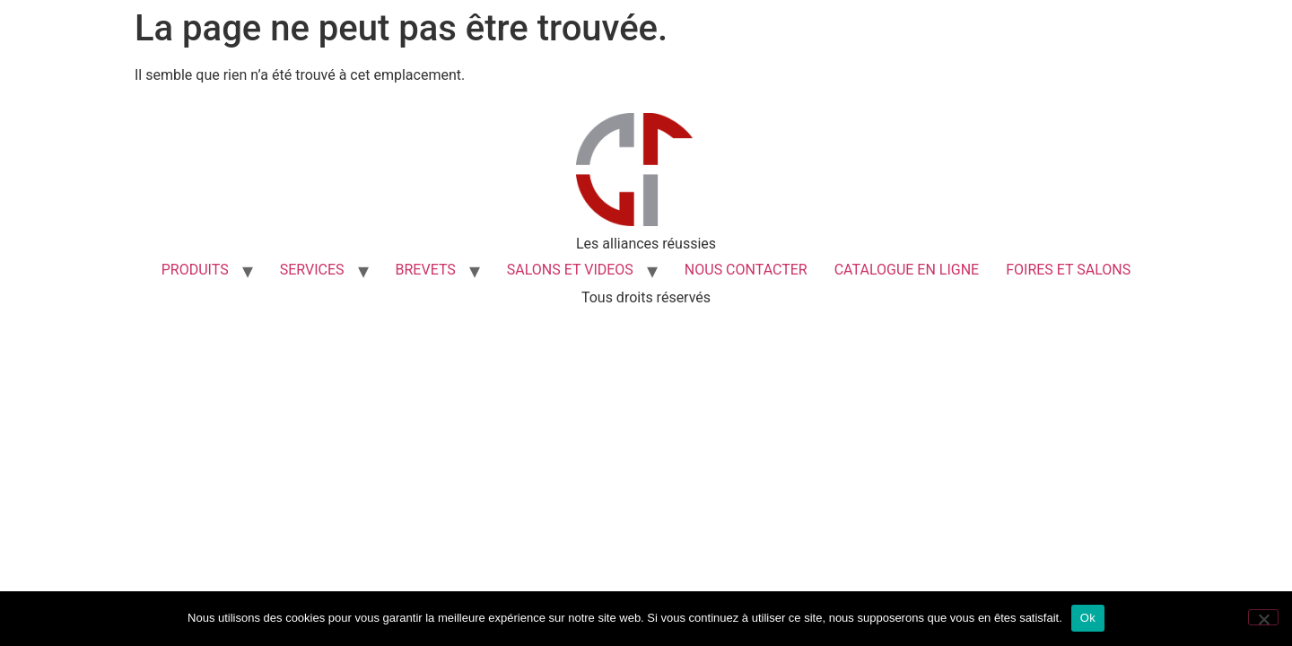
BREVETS (426, 269)
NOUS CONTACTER (746, 269)
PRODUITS (195, 269)
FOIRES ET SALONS (1068, 269)
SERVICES (312, 269)
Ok (1088, 617)
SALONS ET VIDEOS (570, 269)
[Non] (1263, 617)
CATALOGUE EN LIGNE (907, 269)
